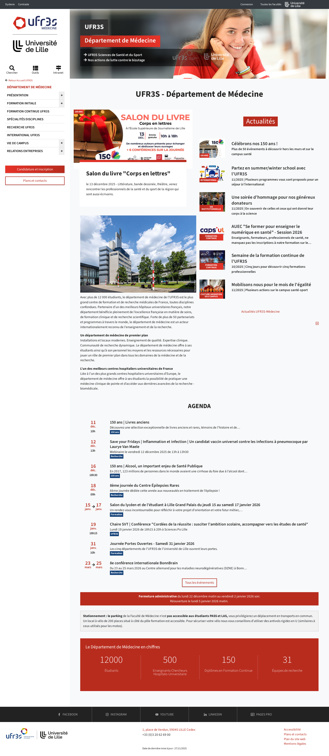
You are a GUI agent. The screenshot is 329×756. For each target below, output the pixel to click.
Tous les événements (199, 582)
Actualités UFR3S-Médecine (260, 311)
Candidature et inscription (35, 169)
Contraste (23, 4)
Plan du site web (294, 739)
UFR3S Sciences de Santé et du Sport (113, 55)
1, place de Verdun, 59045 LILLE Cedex (168, 729)
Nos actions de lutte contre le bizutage (114, 60)
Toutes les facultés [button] (270, 4)
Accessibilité (292, 729)
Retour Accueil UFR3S (20, 80)
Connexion (246, 4)
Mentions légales (295, 743)
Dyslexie (10, 4)
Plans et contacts (35, 180)
